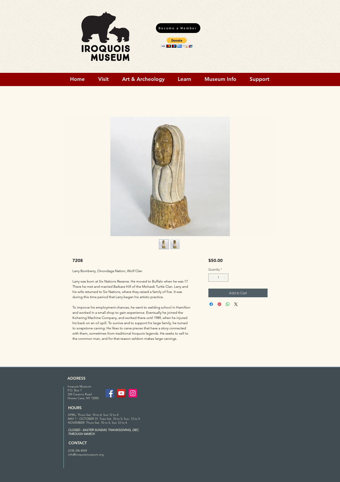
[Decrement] (211, 277)
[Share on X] (236, 304)
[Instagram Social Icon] (133, 393)
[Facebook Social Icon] (110, 393)
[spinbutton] (218, 277)
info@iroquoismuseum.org (86, 454)
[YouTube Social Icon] (121, 393)
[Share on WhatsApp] (227, 304)
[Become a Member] (178, 28)
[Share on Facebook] (211, 304)
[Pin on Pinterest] (219, 304)
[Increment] (225, 277)
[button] (177, 43)
